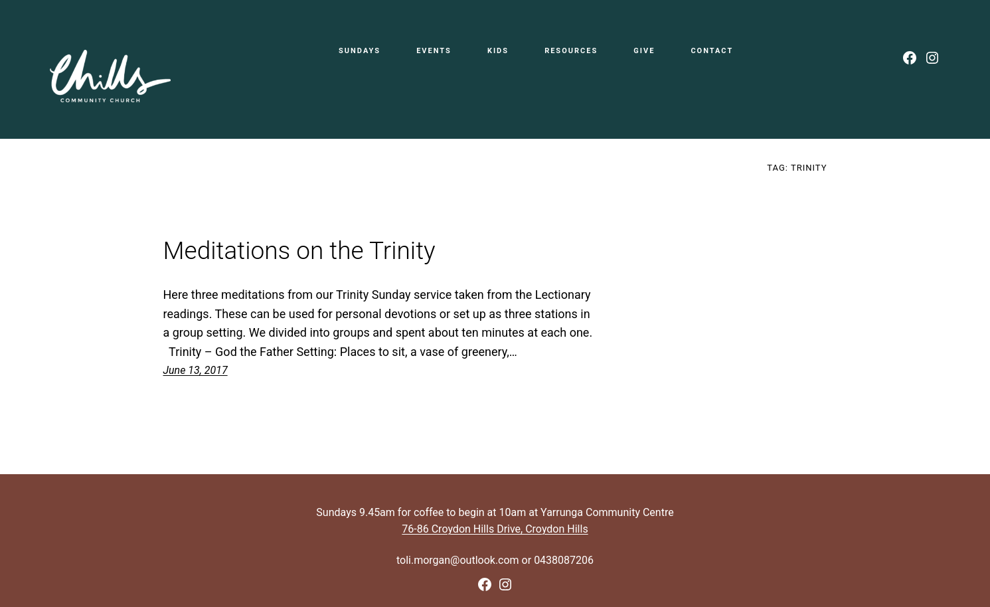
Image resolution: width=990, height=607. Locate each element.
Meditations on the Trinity (299, 251)
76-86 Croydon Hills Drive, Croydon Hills (495, 529)
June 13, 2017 (195, 370)
